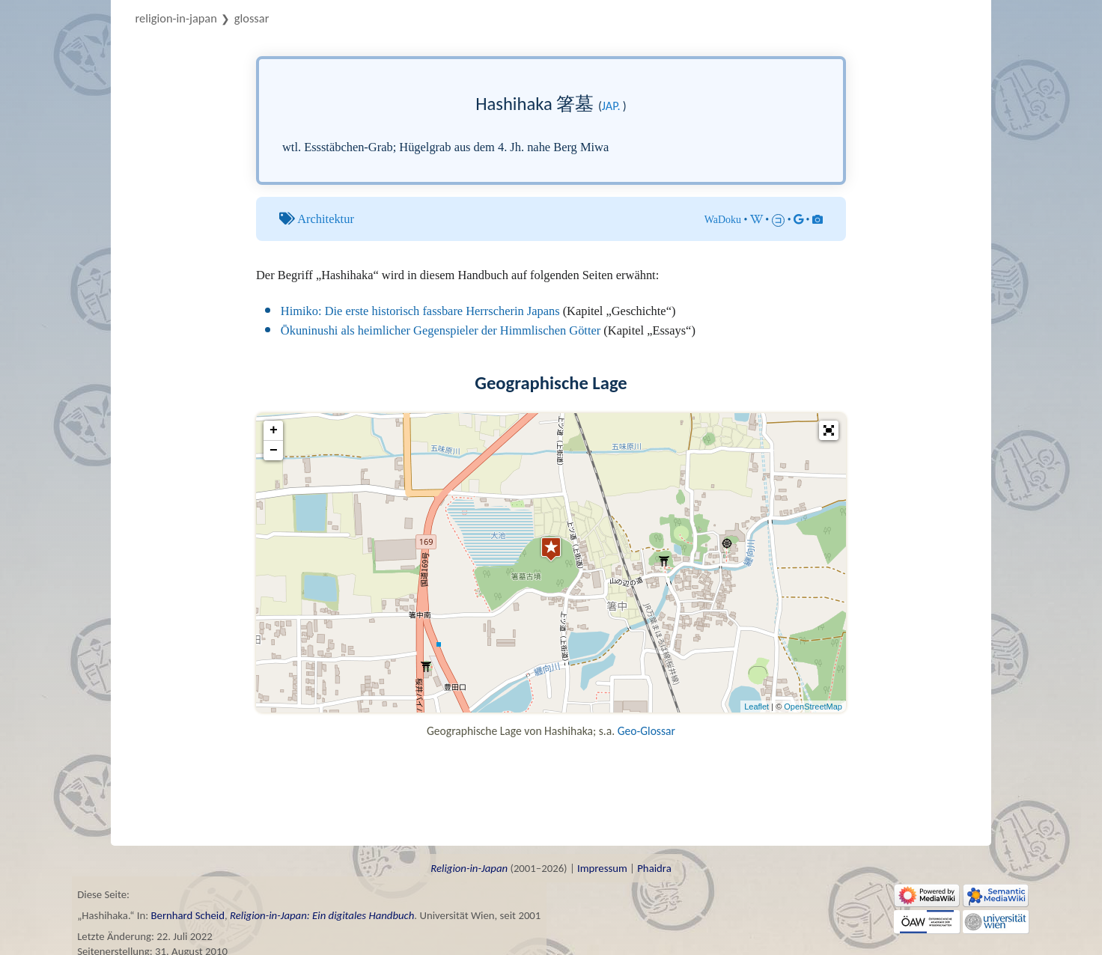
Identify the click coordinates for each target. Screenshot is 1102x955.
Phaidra (654, 868)
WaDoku (722, 219)
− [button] (274, 451)
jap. (611, 106)
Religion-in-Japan (176, 17)
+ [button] (274, 430)
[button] (828, 430)
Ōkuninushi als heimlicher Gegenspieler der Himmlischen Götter (440, 330)
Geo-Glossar (646, 731)
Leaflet (756, 706)
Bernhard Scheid (188, 915)
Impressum (602, 868)
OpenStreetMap (813, 706)
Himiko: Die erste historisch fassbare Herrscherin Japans (420, 311)
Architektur (325, 219)
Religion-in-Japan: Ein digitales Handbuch (322, 915)
